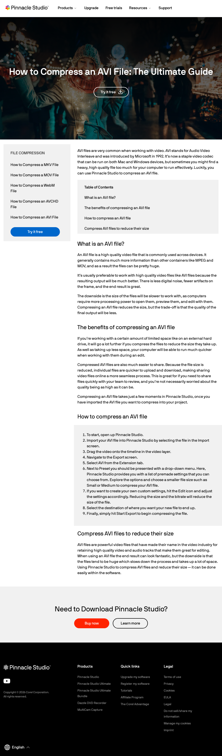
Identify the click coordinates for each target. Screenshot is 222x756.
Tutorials (127, 690)
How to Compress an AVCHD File (34, 204)
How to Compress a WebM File (33, 188)
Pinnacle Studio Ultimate (95, 683)
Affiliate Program (133, 697)
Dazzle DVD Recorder (93, 703)
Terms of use (173, 677)
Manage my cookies (178, 723)
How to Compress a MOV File (35, 175)
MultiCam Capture (90, 709)
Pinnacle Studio (88, 677)
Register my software (136, 683)
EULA (168, 697)
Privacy (169, 683)
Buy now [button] (92, 623)
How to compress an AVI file (107, 218)
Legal (168, 704)
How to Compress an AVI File (34, 217)
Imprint (169, 730)
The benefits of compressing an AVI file (117, 208)
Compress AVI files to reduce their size (116, 228)
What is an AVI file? (100, 197)
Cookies (170, 690)
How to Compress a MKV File (34, 165)
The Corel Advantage (136, 704)
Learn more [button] (130, 623)
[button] (67, 8)
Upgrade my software (136, 677)
